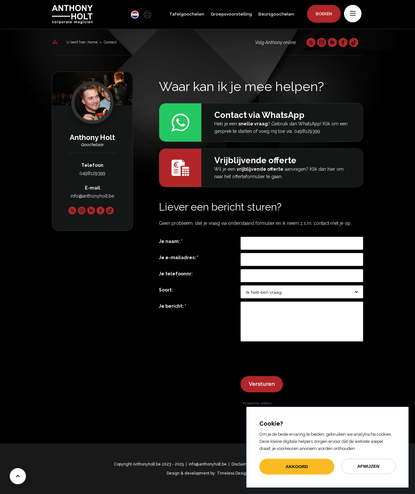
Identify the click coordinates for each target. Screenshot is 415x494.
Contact (110, 42)
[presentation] (290, 360)
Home (93, 42)
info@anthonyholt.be (92, 196)
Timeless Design (232, 473)
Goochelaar (92, 144)
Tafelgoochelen (186, 14)
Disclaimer (241, 464)
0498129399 (92, 173)
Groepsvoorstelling (231, 14)
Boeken (324, 13)
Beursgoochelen (276, 14)
